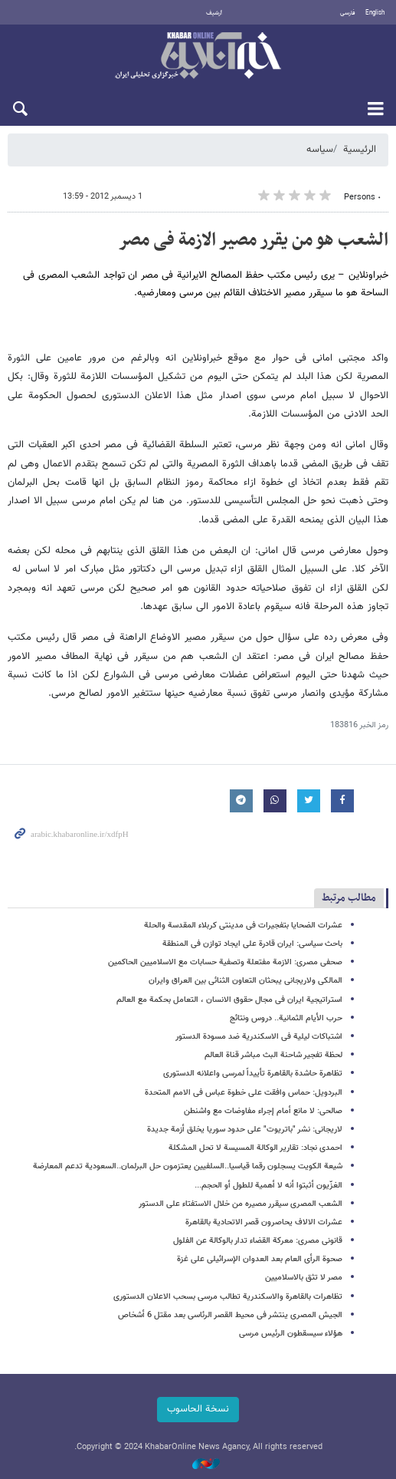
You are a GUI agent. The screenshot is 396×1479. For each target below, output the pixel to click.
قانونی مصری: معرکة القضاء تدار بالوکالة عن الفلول (257, 1240)
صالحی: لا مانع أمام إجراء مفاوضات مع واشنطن (263, 1111)
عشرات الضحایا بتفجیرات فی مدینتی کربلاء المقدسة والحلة (243, 925)
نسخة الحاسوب (198, 1409)
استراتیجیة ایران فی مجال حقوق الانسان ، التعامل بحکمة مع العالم (229, 999)
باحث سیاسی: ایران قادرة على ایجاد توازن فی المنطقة (252, 943)
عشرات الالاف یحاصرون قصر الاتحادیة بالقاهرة (263, 1222)
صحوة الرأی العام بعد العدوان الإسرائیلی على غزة (259, 1259)
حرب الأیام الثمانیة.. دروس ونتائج (286, 1018)
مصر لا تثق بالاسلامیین (303, 1277)
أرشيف (214, 13)
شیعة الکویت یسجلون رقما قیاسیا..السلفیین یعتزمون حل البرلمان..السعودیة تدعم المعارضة (187, 1166)
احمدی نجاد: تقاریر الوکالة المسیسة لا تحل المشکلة (255, 1148)
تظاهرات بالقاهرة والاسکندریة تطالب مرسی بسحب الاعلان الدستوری (227, 1296)
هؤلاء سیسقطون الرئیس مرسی (290, 1333)
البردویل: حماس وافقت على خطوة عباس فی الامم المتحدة (243, 1092)
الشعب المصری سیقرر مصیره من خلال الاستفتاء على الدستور (240, 1204)
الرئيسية (359, 149)
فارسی (347, 13)
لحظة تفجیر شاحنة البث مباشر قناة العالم (273, 1055)
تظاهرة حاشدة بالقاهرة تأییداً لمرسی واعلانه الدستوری (252, 1073)
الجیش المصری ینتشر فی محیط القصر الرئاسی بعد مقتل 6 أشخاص (230, 1315)
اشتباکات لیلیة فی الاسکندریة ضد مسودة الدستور (258, 1036)
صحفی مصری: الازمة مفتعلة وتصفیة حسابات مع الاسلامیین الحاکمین (225, 962)
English (375, 13)
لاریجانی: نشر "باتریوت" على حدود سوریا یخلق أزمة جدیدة (244, 1129)
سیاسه (319, 149)
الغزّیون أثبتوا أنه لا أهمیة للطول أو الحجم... (268, 1185)
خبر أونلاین (198, 56)
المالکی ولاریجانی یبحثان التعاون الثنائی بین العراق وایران (245, 980)
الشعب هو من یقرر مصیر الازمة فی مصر (253, 240)
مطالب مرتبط (349, 898)
